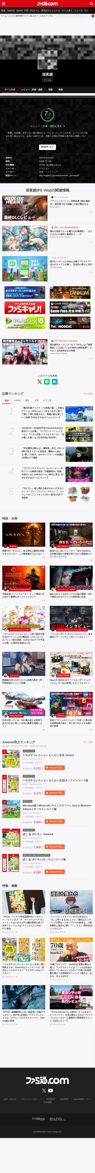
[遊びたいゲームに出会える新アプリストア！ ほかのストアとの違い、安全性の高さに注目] (25, 271)
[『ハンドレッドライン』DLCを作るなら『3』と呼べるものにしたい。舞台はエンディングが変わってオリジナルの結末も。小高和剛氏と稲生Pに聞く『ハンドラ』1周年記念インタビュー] (71, 929)
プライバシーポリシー (33, 1135)
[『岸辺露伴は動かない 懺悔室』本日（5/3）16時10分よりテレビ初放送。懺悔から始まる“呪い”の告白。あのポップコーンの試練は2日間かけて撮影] (79, 456)
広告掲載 (47, 1137)
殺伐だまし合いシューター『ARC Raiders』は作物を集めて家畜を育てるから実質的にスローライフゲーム (71, 556)
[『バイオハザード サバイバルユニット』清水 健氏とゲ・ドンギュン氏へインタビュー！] (71, 626)
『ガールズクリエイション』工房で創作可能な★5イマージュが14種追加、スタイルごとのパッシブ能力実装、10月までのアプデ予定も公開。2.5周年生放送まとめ (23, 649)
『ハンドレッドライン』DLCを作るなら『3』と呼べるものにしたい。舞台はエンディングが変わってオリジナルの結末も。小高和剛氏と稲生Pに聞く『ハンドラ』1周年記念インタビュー (71, 950)
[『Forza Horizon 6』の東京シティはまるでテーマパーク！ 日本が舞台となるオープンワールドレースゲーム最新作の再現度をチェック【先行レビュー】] (71, 1031)
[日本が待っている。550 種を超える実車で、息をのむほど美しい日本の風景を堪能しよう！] (23, 721)
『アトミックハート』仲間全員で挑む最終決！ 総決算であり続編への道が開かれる (70, 207)
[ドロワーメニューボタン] (3, 3)
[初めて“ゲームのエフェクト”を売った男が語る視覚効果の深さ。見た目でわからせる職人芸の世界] (71, 721)
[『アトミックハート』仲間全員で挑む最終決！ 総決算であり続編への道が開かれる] (25, 210)
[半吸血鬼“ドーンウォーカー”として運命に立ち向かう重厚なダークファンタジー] (23, 581)
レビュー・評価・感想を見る (46, 128)
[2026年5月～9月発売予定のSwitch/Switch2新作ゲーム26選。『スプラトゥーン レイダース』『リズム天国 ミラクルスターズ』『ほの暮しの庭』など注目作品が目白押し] (79, 436)
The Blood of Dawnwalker (20, 593)
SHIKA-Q (61, 733)
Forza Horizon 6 (16, 733)
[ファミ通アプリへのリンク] (38, 1154)
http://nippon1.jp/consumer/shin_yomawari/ (59, 178)
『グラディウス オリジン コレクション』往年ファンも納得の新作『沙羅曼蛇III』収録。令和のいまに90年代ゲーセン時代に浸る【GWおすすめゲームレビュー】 (42, 475)
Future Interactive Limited (60, 240)
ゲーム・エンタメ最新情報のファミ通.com (18, 16)
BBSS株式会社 (56, 274)
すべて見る (88, 396)
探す (51, 149)
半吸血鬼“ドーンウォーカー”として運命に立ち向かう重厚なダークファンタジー (22, 601)
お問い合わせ (13, 1135)
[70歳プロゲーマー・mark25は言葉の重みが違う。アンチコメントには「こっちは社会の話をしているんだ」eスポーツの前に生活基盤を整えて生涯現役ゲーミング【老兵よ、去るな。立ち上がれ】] (71, 978)
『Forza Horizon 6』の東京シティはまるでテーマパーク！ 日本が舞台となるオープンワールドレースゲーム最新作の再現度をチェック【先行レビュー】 (71, 1051)
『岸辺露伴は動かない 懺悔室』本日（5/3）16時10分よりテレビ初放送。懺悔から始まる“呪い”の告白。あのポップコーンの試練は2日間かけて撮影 (42, 455)
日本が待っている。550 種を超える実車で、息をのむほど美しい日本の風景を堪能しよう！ (22, 741)
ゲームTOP (10, 91)
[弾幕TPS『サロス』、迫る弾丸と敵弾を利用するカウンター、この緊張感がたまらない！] (23, 537)
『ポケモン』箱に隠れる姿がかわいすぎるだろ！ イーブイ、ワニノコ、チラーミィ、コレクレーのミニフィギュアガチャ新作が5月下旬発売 (42, 495)
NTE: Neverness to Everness (65, 343)
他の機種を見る (52, 167)
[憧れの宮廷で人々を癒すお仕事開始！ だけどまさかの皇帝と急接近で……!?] (25, 240)
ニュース (78, 10)
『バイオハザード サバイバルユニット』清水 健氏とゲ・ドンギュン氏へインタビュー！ (70, 645)
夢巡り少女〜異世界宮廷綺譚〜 (66, 230)
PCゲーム (34, 10)
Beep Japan (55, 213)
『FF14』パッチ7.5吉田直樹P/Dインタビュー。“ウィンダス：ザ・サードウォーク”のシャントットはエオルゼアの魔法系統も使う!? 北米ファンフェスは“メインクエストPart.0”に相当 (23, 950)
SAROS (13, 549)
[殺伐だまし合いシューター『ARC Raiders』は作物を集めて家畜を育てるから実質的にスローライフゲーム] (71, 537)
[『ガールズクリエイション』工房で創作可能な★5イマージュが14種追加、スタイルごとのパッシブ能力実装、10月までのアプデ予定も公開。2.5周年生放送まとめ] (23, 626)
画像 (50, 91)
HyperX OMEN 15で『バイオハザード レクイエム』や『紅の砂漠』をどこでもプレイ (70, 696)
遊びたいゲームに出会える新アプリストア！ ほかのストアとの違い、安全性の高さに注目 (70, 267)
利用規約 (50, 1135)
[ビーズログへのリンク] (58, 1154)
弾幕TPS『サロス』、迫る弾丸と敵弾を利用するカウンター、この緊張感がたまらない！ (22, 556)
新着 (3, 10)
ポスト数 (47, 403)
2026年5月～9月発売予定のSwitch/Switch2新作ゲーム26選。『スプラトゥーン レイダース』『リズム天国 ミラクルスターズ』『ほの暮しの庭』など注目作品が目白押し (42, 435)
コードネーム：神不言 (66, 593)
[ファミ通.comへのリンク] (47, 3)
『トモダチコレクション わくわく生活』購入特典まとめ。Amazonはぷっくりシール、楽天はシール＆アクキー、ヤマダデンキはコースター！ (22, 998)
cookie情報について (79, 1135)
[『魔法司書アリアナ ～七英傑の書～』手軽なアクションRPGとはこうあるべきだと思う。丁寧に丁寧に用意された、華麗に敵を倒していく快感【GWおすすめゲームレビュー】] (79, 416)
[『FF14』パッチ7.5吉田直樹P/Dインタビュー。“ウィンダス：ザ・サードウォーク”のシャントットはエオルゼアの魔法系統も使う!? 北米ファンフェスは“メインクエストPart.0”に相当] (23, 929)
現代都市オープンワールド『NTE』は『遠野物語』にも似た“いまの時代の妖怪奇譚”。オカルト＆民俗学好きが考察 (71, 350)
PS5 (26, 10)
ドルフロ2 (14, 688)
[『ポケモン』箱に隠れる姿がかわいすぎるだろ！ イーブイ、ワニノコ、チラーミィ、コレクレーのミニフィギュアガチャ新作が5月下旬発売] (79, 497)
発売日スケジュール (50, 10)
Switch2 (11, 10)
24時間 (17, 403)
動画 (86, 10)
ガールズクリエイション (20, 637)
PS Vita (42, 167)
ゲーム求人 (67, 10)
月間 (36, 403)
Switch (19, 10)
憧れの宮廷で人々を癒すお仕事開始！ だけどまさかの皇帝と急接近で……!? (71, 235)
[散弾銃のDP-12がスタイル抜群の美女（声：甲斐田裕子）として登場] (23, 677)
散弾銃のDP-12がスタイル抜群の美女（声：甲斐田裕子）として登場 (22, 695)
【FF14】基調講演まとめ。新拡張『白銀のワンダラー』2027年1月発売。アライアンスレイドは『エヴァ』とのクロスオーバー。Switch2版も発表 (23, 1051)
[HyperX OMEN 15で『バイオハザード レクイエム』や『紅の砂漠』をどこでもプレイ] (71, 677)
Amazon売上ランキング (18, 760)
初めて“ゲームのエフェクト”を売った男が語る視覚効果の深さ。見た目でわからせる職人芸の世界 (70, 741)
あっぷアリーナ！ (61, 260)
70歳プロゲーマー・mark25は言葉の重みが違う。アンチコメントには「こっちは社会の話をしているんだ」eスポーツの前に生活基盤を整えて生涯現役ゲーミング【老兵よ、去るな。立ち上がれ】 (71, 1001)
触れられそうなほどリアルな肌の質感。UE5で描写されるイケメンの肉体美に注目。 (70, 601)
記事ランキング (12, 396)
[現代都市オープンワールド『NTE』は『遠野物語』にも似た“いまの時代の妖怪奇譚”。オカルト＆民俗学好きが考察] (25, 354)
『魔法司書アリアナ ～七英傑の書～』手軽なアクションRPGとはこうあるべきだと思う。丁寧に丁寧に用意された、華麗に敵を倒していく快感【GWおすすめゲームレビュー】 (42, 415)
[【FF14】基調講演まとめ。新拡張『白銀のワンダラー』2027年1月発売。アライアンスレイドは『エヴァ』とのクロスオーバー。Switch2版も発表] (23, 1031)
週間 (27, 403)
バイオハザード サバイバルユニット (72, 637)
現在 (7, 403)
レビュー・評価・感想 (31, 91)
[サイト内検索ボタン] (91, 3)
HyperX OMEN (63, 688)
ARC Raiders (62, 549)
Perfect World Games (58, 357)
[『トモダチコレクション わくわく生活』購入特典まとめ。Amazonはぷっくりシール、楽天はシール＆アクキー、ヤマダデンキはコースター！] (23, 978)
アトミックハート (61, 200)
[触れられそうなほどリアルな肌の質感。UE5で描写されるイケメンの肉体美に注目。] (71, 581)
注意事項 (62, 1135)
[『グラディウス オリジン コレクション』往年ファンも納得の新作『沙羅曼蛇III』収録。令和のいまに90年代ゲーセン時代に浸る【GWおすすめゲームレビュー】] (79, 476)
